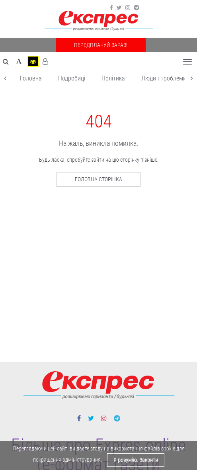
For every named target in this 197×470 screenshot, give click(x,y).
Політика (113, 78)
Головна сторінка (98, 179)
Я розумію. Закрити (135, 460)
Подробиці (71, 78)
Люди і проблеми (163, 78)
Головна (31, 78)
